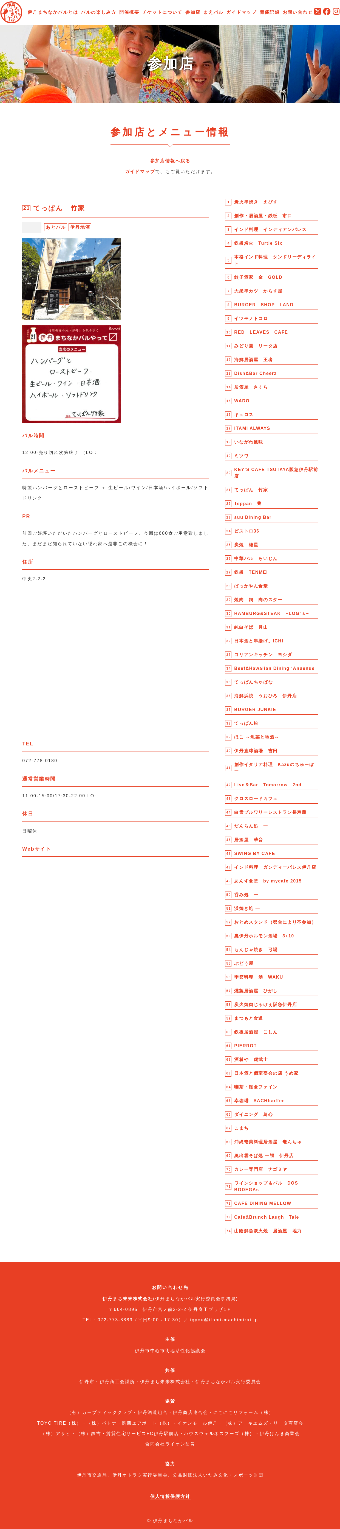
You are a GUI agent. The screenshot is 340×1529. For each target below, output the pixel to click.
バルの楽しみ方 (98, 12)
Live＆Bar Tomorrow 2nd (268, 784)
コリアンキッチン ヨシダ (263, 654)
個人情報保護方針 (170, 1496)
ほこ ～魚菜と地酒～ (256, 737)
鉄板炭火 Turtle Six (258, 243)
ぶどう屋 (243, 963)
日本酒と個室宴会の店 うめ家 (266, 1073)
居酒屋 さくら (251, 387)
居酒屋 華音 (248, 839)
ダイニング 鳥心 (253, 1114)
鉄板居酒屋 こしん (255, 1032)
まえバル (213, 12)
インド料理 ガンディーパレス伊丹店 (275, 867)
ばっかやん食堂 (251, 586)
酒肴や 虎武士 (251, 1059)
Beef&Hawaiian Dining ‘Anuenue (274, 668)
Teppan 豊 (248, 503)
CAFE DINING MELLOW (262, 1203)
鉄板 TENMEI (251, 572)
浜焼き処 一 (247, 908)
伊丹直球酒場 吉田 (255, 750)
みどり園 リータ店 (255, 346)
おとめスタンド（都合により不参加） (275, 922)
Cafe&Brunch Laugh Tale (266, 1217)
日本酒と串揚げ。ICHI (258, 641)
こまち (241, 1128)
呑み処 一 (246, 894)
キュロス (243, 414)
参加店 (192, 12)
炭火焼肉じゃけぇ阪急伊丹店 (265, 1004)
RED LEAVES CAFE (261, 332)
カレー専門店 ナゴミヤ (260, 1169)
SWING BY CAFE (254, 853)
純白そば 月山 (251, 627)
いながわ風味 (248, 442)
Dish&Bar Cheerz (255, 373)
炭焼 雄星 (246, 544)
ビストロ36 (246, 531)
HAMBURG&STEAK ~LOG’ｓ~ (271, 613)
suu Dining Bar (252, 517)
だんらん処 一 (251, 826)
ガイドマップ (241, 12)
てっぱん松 (246, 723)
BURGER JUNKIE (255, 709)
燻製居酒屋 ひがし (255, 990)
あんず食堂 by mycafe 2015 (268, 881)
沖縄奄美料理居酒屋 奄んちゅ (268, 1142)
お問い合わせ (298, 12)
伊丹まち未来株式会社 (128, 1298)
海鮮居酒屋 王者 (253, 359)
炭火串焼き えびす (255, 202)
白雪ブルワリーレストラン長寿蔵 (270, 812)
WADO (242, 401)
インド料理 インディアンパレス (270, 229)
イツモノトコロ (251, 318)
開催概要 (129, 12)
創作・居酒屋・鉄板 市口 (263, 215)
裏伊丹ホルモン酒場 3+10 (264, 936)
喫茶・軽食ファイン (255, 1087)
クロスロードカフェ (255, 798)
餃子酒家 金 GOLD (258, 277)
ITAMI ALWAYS (252, 428)
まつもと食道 (248, 1018)
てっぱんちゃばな (253, 682)
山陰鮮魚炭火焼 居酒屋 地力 (268, 1231)
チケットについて (162, 12)
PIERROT (245, 1045)
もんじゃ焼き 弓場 (255, 949)
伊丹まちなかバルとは (53, 12)
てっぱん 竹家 (251, 490)
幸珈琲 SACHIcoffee (259, 1100)
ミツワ (241, 455)
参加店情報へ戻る (170, 160)
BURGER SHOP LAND (263, 304)
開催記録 (270, 12)
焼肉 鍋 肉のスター (258, 599)
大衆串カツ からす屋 (258, 291)
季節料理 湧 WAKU (258, 977)
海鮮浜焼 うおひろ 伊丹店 (265, 696)
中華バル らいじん (255, 558)
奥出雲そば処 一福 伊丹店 (264, 1155)
